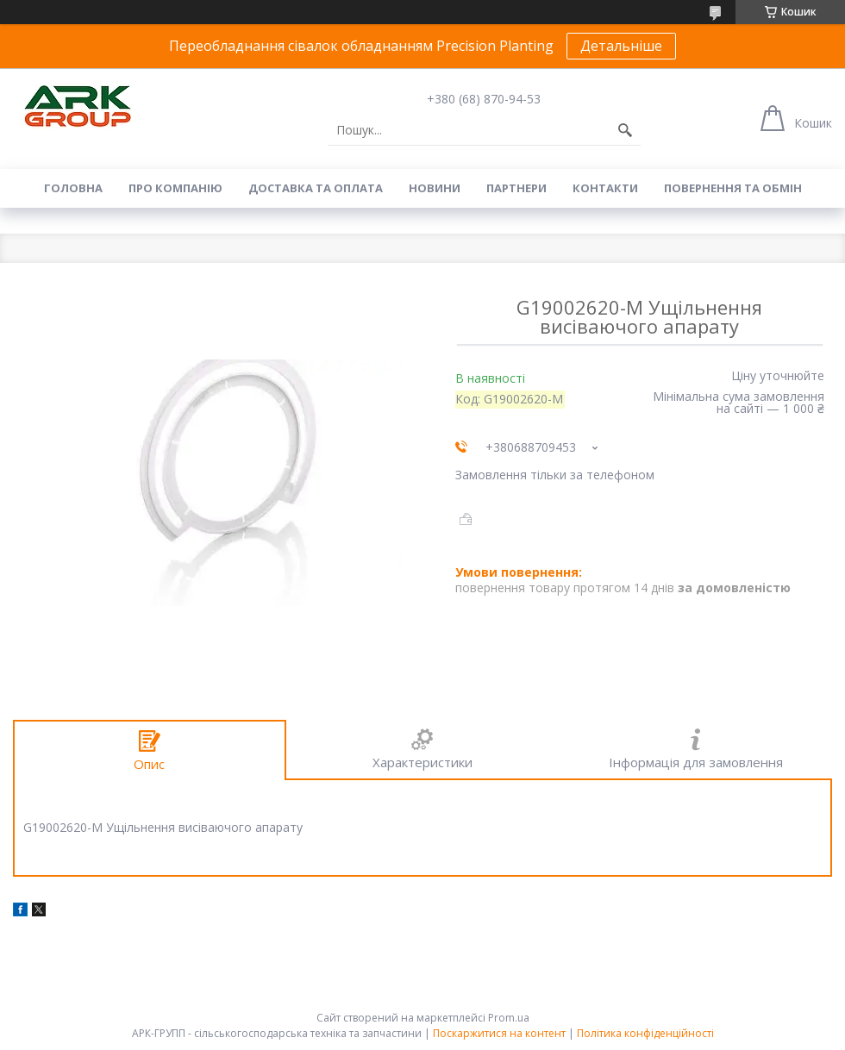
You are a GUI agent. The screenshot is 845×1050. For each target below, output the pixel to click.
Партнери (516, 188)
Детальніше (621, 45)
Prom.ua (508, 1017)
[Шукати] (625, 130)
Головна (73, 188)
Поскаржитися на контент (499, 1033)
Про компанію (175, 188)
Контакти (605, 188)
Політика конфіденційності (645, 1033)
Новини (434, 188)
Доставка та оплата (315, 188)
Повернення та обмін (733, 188)
